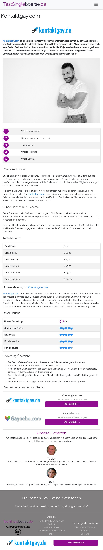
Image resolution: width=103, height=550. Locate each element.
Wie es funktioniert (30, 131)
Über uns (85, 534)
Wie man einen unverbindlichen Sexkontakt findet (51, 530)
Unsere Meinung (29, 152)
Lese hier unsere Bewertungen (72, 399)
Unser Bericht (27, 159)
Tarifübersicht (28, 145)
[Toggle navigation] (96, 4)
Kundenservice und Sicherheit (35, 138)
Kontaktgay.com (11, 41)
